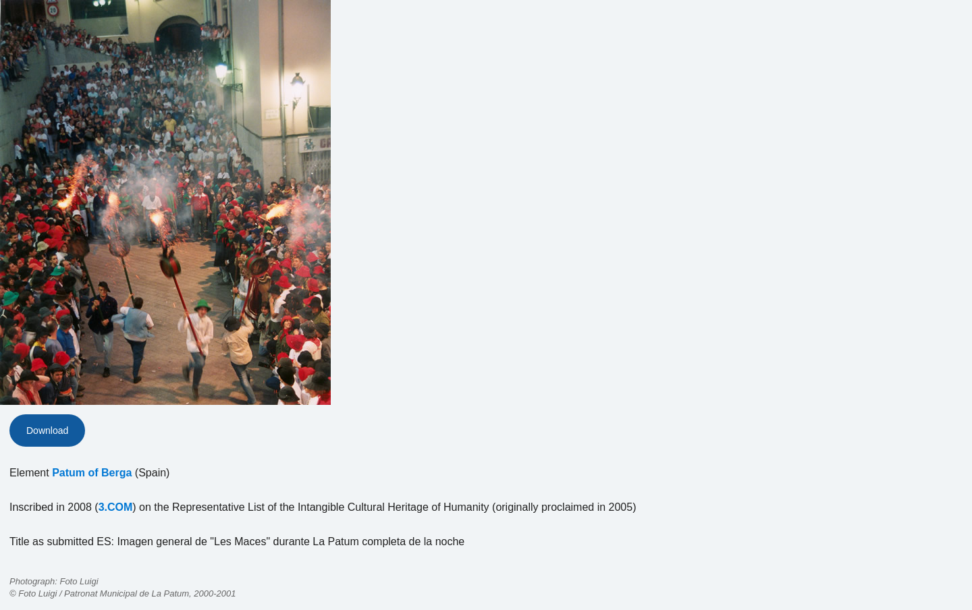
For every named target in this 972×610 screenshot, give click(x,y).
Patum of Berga (92, 472)
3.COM (116, 507)
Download (47, 430)
